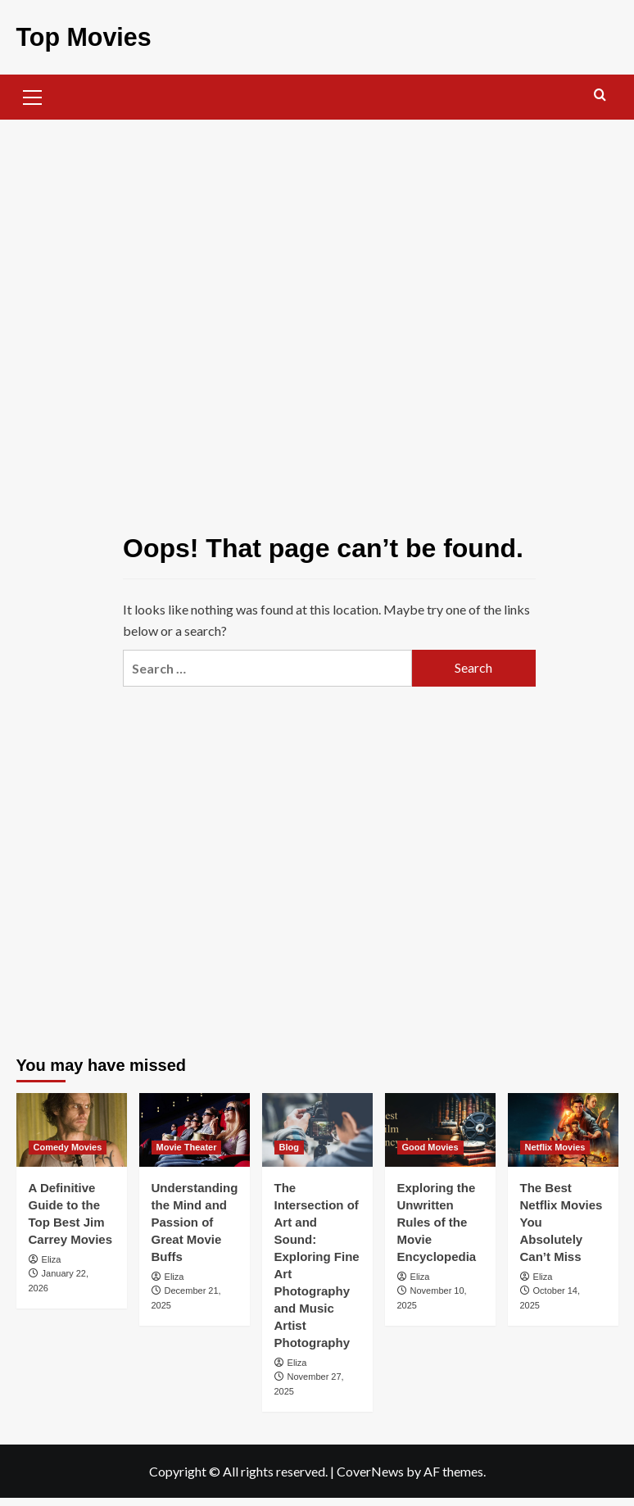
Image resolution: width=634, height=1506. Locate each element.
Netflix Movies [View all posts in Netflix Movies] (555, 1146)
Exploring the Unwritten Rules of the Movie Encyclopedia (437, 1221)
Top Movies (83, 36)
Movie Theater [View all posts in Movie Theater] (186, 1146)
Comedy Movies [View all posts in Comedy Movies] (68, 1146)
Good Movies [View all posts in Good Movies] (430, 1146)
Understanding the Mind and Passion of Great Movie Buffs (195, 1221)
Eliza (51, 1258)
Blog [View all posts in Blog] (289, 1146)
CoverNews (370, 1470)
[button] (32, 94)
